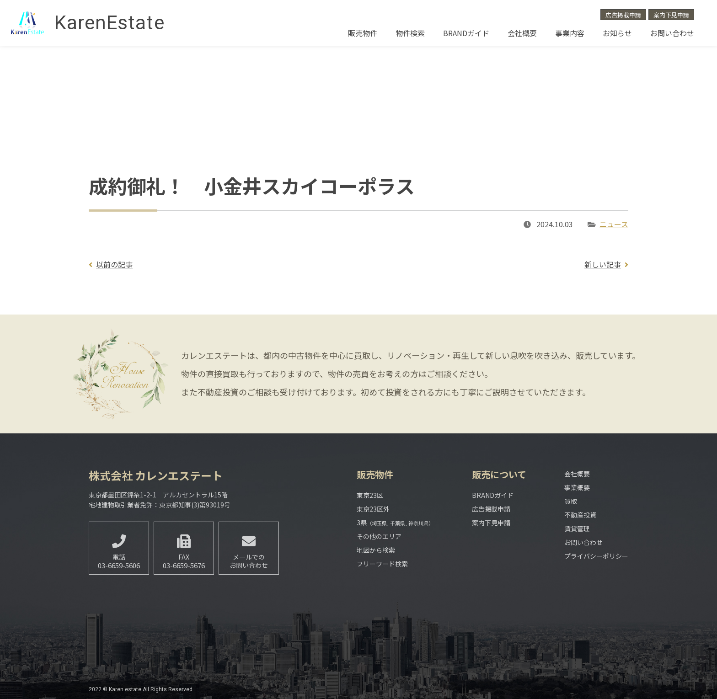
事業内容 (569, 32)
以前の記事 (114, 264)
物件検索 (410, 32)
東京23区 (370, 495)
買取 (570, 501)
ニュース (613, 224)
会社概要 (522, 32)
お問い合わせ (672, 32)
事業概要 (577, 487)
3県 (395, 522)
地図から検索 (376, 550)
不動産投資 (580, 514)
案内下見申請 (671, 15)
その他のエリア (379, 536)
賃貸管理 (577, 528)
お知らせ (617, 32)
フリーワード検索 (382, 563)
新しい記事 (602, 264)
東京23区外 (373, 508)
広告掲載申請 (623, 15)
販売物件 (362, 32)
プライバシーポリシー (596, 555)
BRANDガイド (466, 32)
